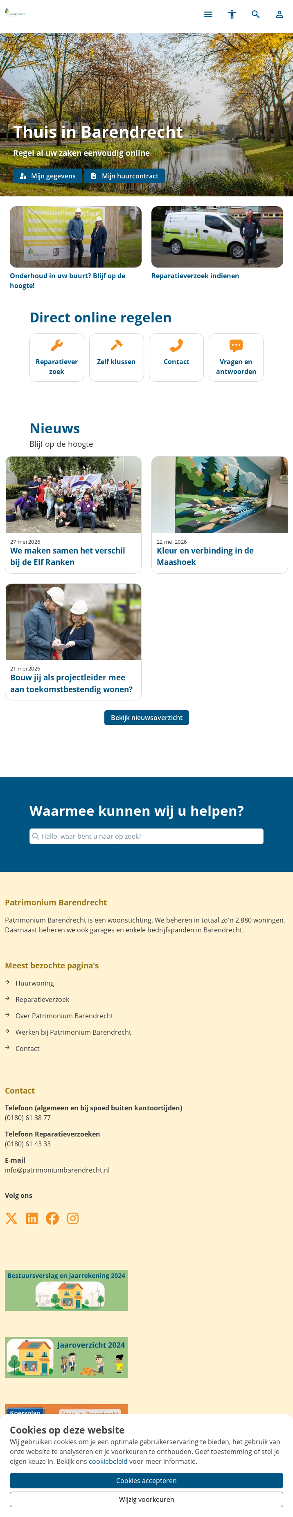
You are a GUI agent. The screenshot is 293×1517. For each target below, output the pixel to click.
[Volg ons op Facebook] (52, 1219)
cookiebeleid (108, 1461)
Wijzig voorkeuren (146, 1499)
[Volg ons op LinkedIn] (32, 1219)
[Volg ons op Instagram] (73, 1219)
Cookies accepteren (146, 1480)
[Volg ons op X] (11, 1219)
